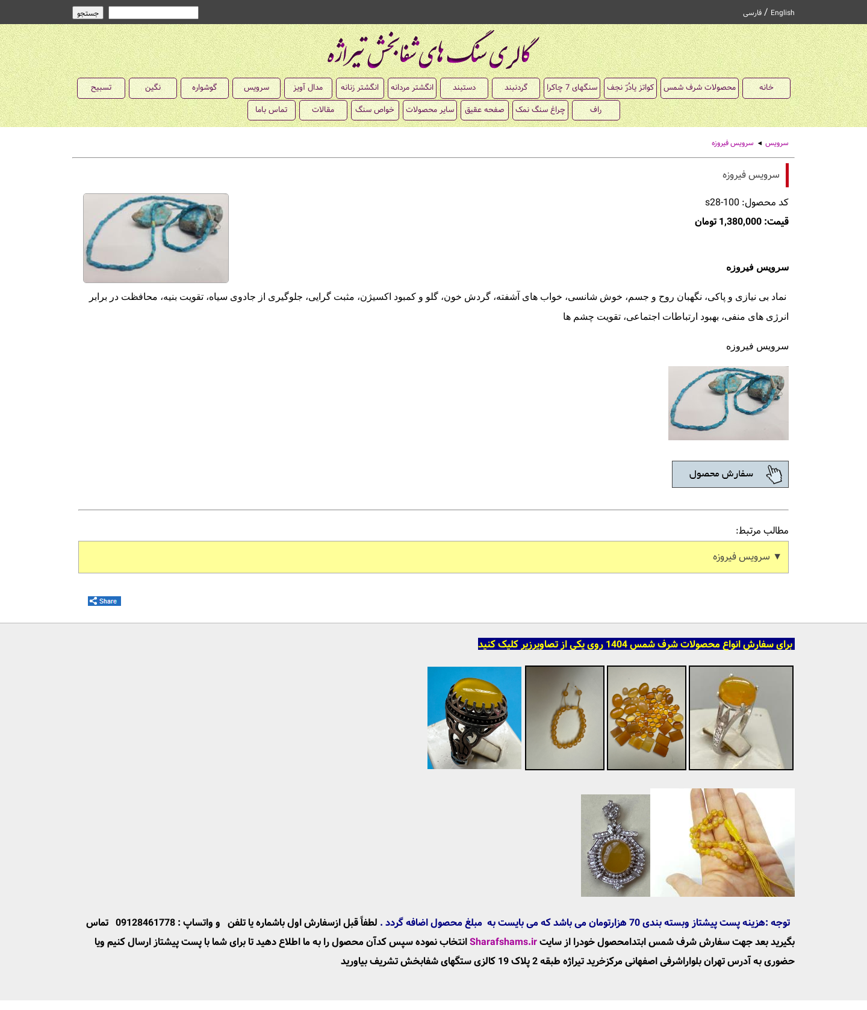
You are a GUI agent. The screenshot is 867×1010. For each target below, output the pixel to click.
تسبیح (101, 88)
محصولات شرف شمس (699, 88)
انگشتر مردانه (412, 88)
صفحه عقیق (484, 110)
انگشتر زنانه (360, 88)
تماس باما (271, 110)
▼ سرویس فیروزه (747, 557)
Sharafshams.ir (503, 942)
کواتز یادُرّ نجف (630, 88)
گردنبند (516, 88)
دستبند (464, 88)
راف (595, 110)
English (783, 13)
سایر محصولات (430, 110)
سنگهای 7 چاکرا (572, 88)
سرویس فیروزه (733, 143)
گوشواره (204, 88)
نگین (153, 88)
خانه (766, 88)
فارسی (752, 13)
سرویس (256, 88)
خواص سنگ (374, 110)
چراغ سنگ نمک (540, 110)
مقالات (323, 110)
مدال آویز (308, 88)
